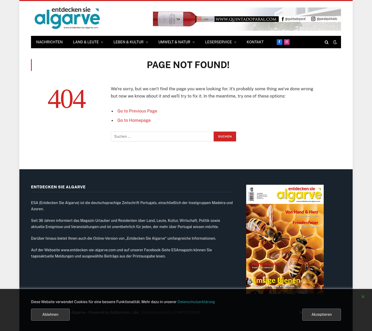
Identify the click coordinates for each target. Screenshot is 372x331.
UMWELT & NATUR (174, 42)
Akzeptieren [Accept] (322, 314)
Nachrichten (49, 42)
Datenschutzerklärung (196, 302)
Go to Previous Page (137, 111)
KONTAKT (255, 42)
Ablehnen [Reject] (50, 314)
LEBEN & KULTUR (128, 42)
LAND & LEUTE (86, 42)
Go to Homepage (134, 120)
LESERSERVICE (218, 42)
